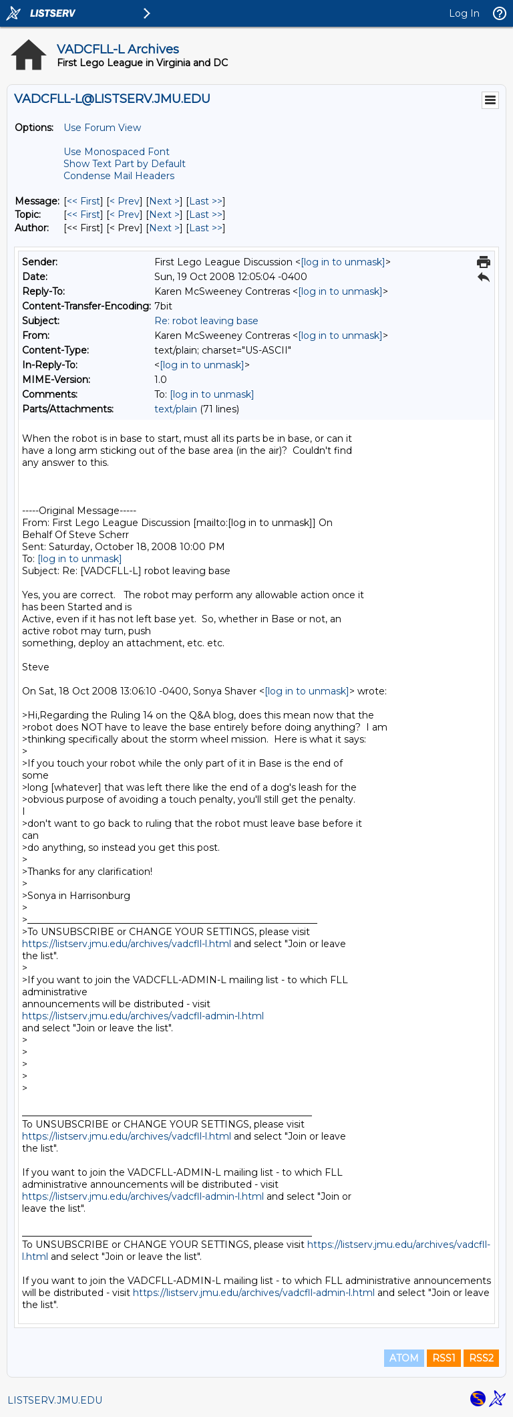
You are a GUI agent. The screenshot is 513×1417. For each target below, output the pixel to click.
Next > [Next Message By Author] (164, 228)
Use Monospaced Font (116, 152)
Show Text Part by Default (124, 164)
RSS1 (444, 1358)
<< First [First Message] (83, 201)
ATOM (404, 1358)
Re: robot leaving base (206, 321)
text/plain (175, 409)
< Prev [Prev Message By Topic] (125, 215)
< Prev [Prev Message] (125, 201)
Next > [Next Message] (164, 201)
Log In (464, 13)
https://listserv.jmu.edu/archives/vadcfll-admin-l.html (143, 1016)
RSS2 (481, 1358)
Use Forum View (102, 128)
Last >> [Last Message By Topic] (205, 215)
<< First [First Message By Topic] (83, 215)
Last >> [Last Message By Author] (205, 228)
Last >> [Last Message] (205, 201)
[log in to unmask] (343, 262)
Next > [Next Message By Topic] (164, 215)
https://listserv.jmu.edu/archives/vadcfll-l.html (126, 944)
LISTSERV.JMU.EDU (54, 1400)
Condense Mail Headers (118, 176)
